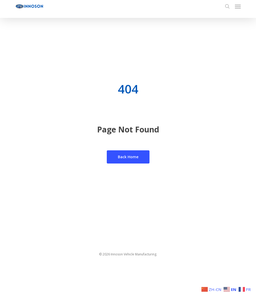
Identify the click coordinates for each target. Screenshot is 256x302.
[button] (238, 6)
